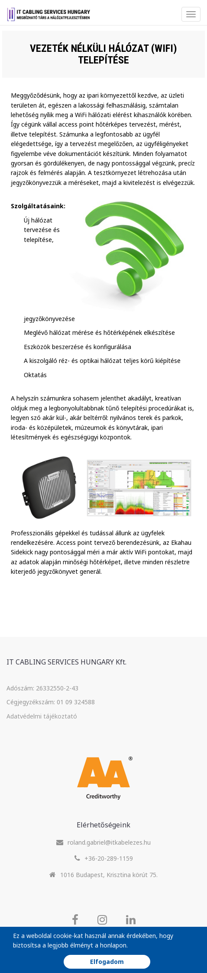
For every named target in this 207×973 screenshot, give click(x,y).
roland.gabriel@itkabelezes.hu (109, 842)
